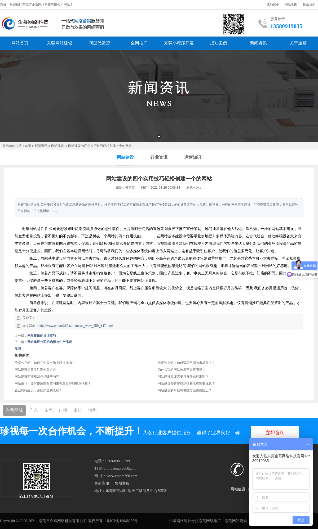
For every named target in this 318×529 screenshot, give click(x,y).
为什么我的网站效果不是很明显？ (181, 370)
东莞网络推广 (210, 521)
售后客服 (122, 483)
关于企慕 (298, 43)
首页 (28, 146)
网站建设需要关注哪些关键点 (35, 370)
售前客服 (101, 483)
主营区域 (14, 410)
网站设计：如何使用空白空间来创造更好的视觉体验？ (53, 383)
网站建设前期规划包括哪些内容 (37, 376)
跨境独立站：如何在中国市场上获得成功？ (45, 363)
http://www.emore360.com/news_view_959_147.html (75, 326)
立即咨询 (275, 432)
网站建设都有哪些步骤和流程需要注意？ (186, 383)
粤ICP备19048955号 (122, 521)
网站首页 (19, 43)
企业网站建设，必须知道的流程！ (38, 390)
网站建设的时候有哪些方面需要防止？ (185, 390)
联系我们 (309, 4)
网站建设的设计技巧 (41, 335)
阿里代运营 (99, 43)
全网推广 (139, 43)
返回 (18, 348)
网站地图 (291, 4)
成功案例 (273, 4)
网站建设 (57, 146)
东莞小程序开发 (179, 43)
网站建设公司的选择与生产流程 (49, 342)
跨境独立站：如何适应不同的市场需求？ (186, 363)
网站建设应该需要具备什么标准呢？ (183, 376)
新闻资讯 (258, 43)
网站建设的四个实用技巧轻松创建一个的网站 (100, 146)
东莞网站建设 (59, 43)
